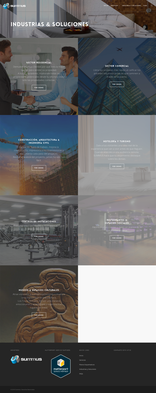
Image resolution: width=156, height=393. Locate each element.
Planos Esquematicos (87, 365)
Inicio (106, 5)
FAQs (145, 5)
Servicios (115, 6)
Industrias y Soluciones (131, 5)
